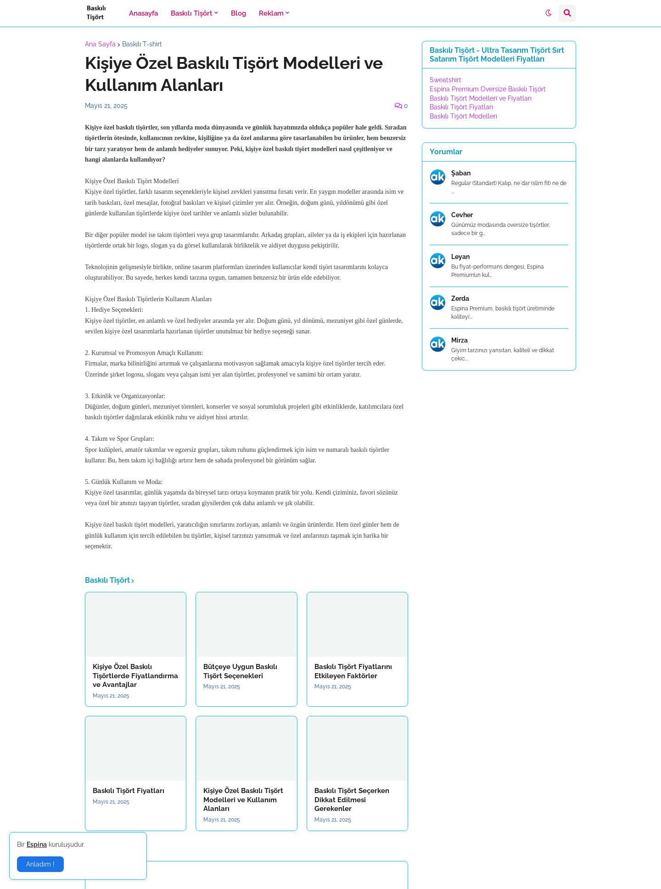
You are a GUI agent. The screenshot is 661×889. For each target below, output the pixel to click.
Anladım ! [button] (40, 864)
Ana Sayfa (100, 44)
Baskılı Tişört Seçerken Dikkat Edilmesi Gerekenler (351, 800)
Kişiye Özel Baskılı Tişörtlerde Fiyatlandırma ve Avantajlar (135, 676)
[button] (548, 13)
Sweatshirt (445, 80)
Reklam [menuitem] (271, 13)
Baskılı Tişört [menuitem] (192, 13)
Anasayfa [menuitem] (143, 13)
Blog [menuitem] (238, 13)
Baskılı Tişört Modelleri (463, 116)
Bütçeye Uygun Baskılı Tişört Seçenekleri (240, 671)
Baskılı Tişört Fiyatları (128, 791)
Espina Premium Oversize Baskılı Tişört (488, 89)
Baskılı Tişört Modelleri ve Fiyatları (481, 98)
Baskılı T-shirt (142, 44)
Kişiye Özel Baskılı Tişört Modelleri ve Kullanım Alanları (243, 800)
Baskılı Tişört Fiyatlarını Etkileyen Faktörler (353, 671)
